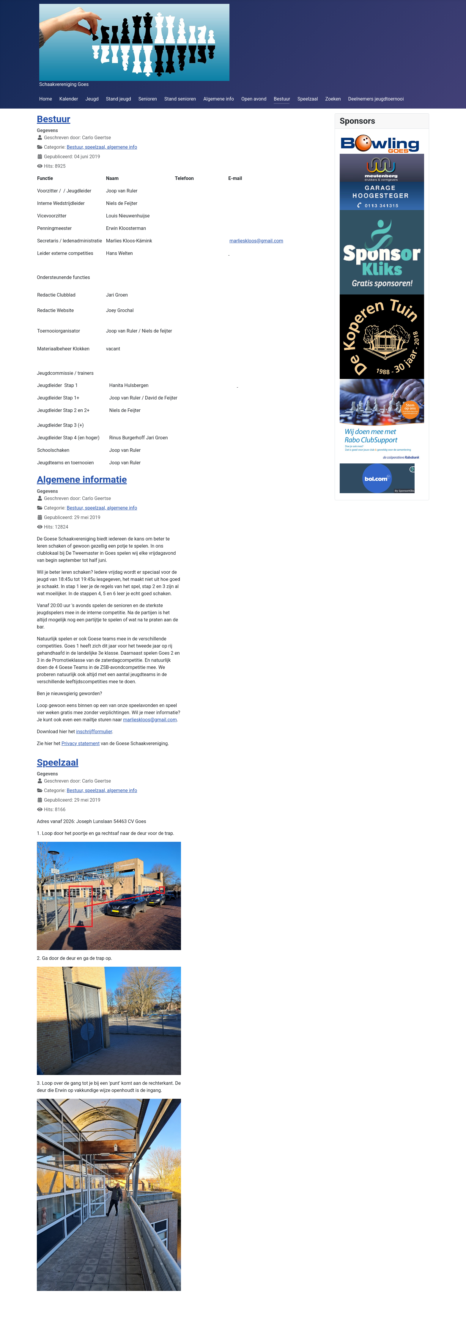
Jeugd (92, 99)
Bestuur (282, 99)
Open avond (253, 99)
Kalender (68, 99)
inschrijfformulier (94, 731)
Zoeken (333, 99)
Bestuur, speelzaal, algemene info (102, 147)
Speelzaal (307, 99)
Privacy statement (81, 743)
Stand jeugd (118, 99)
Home (45, 99)
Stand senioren (180, 99)
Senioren (147, 99)
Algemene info (218, 99)
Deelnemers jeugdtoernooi (376, 99)
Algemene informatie (82, 479)
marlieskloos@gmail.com (256, 241)
